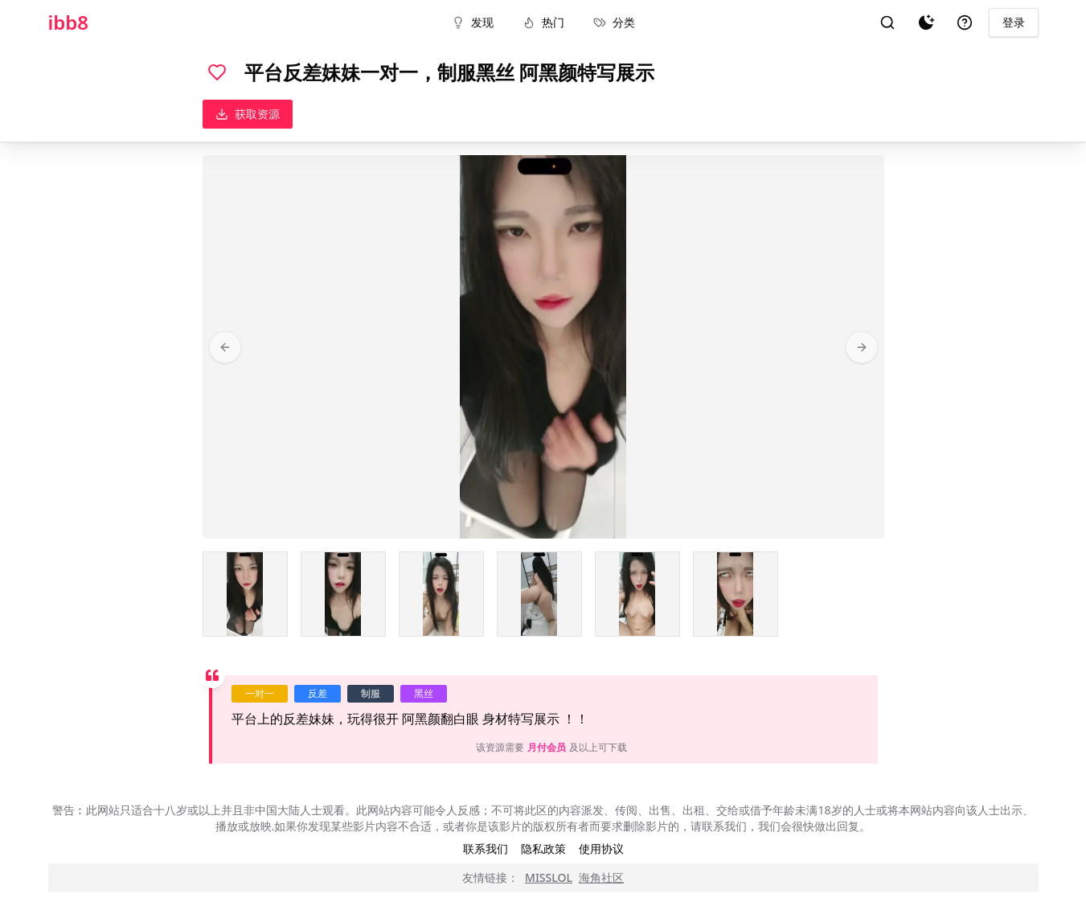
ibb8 (68, 22)
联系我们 (485, 848)
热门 (543, 22)
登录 (1013, 22)
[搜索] (887, 22)
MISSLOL (548, 877)
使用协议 (601, 848)
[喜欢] (217, 72)
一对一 (259, 693)
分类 (614, 22)
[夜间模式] (926, 22)
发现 (473, 22)
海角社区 (601, 877)
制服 (370, 693)
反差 (317, 693)
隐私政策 (543, 848)
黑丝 (423, 693)
